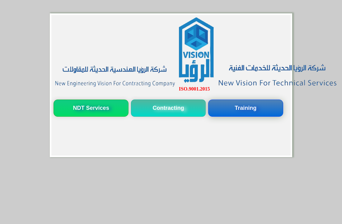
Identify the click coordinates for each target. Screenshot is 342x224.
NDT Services (91, 108)
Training (245, 108)
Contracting (168, 108)
